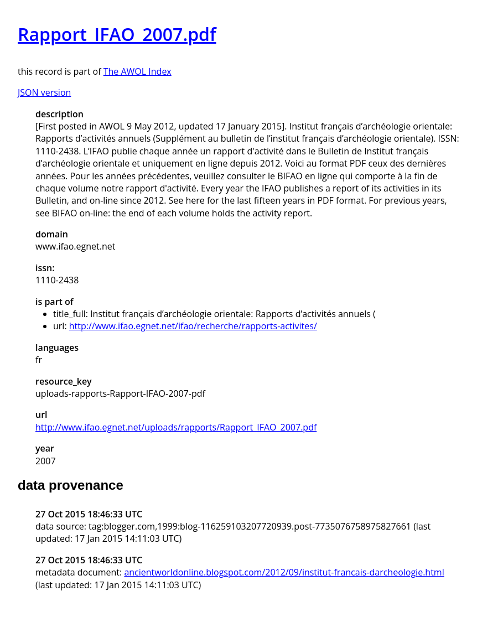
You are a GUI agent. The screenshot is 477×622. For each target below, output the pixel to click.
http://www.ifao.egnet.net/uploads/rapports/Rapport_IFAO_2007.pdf (176, 427)
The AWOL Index (137, 71)
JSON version (44, 92)
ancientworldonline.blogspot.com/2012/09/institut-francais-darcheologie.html (284, 572)
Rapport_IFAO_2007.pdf (117, 34)
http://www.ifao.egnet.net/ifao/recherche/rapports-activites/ (193, 326)
